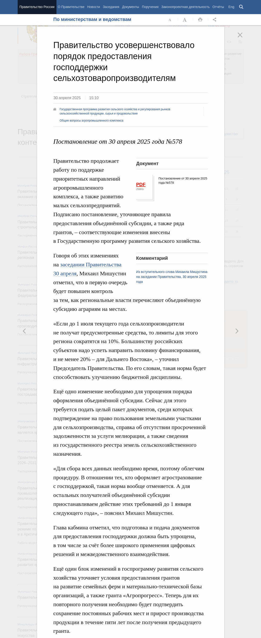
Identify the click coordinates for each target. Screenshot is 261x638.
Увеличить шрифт (185, 19)
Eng (231, 7)
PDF (141, 184)
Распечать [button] (200, 19)
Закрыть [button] (243, 38)
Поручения (150, 7)
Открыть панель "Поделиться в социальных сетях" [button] (215, 19)
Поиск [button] (241, 7)
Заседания (111, 7)
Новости (93, 7)
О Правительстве (71, 7)
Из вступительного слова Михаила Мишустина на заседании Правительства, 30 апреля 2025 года (172, 277)
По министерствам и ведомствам (92, 19)
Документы (130, 7)
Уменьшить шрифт (170, 19)
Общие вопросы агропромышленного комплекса (92, 120)
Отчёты (218, 7)
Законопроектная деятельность (185, 7)
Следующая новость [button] (24, 331)
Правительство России (37, 7)
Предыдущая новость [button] (237, 331)
